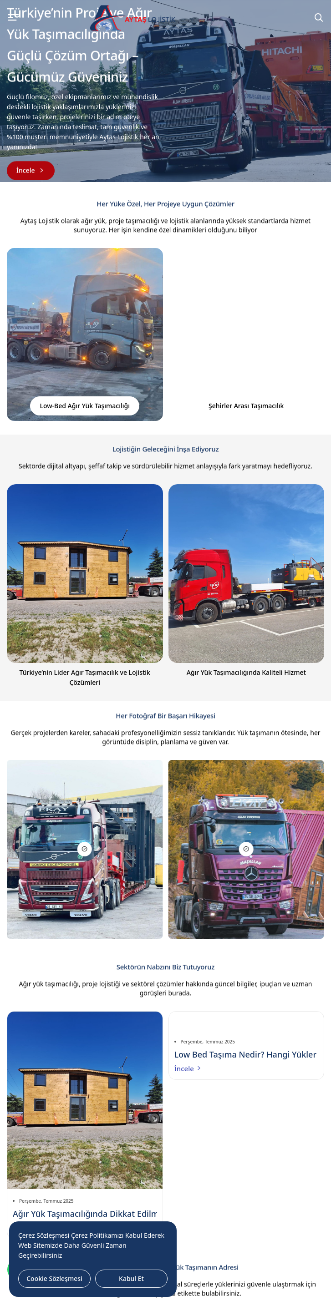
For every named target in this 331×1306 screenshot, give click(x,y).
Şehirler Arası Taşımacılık (246, 405)
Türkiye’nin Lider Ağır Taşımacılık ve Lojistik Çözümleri (85, 677)
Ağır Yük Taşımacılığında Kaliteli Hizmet (246, 672)
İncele (188, 1068)
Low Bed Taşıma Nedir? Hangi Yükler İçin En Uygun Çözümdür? (246, 1054)
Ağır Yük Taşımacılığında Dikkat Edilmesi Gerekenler (85, 1213)
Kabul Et (131, 1278)
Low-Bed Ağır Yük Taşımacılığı (85, 405)
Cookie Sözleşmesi (54, 1278)
